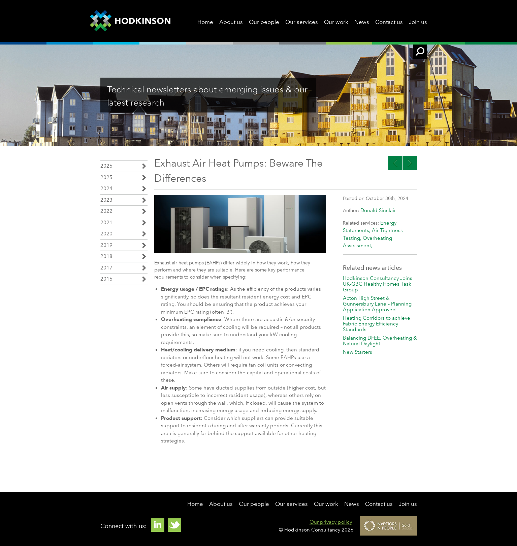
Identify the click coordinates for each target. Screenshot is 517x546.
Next (395, 163)
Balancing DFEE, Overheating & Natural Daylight (380, 341)
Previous (410, 163)
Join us (418, 22)
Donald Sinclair (378, 210)
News (361, 22)
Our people (264, 22)
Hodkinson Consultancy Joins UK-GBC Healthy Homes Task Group (377, 284)
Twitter (174, 525)
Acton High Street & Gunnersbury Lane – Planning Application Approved (377, 304)
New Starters (357, 352)
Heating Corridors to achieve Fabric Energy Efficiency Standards (376, 324)
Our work (336, 22)
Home (205, 22)
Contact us (389, 22)
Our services (301, 22)
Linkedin (157, 525)
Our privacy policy (331, 522)
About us (231, 22)
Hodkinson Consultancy (130, 21)
